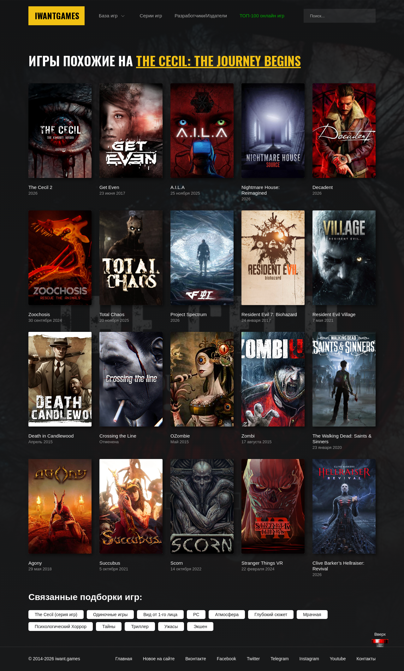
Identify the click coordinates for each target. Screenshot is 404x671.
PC (196, 614)
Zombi (248, 435)
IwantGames (57, 15)
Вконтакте (195, 658)
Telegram (279, 658)
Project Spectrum (188, 314)
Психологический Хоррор (60, 626)
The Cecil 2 (40, 187)
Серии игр (151, 15)
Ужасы (171, 626)
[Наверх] (380, 643)
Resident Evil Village (333, 314)
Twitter (253, 658)
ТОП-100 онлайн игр (262, 15)
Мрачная (312, 614)
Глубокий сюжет (270, 614)
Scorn (176, 562)
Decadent (322, 187)
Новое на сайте (159, 658)
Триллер (139, 626)
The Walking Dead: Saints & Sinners (341, 438)
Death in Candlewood (51, 435)
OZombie (180, 435)
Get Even (109, 187)
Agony (35, 562)
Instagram (309, 658)
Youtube (338, 658)
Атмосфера (227, 614)
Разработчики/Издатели (201, 15)
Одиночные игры (110, 614)
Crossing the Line (117, 435)
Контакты (366, 658)
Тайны (108, 626)
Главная (123, 658)
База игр (108, 15)
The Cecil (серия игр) (56, 614)
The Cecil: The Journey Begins (218, 60)
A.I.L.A (177, 187)
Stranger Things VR (262, 562)
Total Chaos (111, 314)
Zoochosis (39, 314)
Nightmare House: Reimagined (260, 189)
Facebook (226, 658)
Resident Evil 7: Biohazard (269, 314)
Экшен (200, 626)
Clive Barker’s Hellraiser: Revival (338, 565)
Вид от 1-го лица (160, 614)
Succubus (109, 562)
